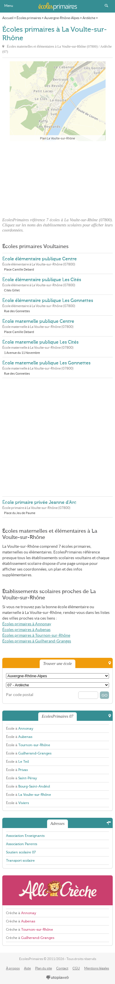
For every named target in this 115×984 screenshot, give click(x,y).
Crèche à (21, 913)
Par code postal (19, 695)
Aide (27, 968)
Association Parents (21, 844)
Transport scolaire (20, 861)
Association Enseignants (25, 836)
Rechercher (106, 5)
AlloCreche (57, 890)
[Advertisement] (57, 177)
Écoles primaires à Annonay (26, 624)
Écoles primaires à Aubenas (26, 630)
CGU (76, 968)
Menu (8, 5)
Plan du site (43, 968)
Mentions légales (96, 968)
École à (19, 729)
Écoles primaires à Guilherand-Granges (36, 641)
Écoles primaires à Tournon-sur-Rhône (36, 635)
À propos (13, 968)
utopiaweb (57, 978)
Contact (62, 968)
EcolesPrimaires (58, 6)
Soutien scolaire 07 (21, 852)
